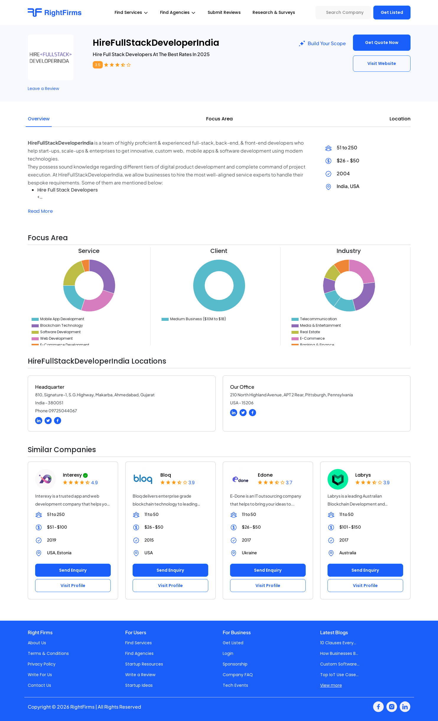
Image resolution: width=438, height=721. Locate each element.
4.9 (94, 482)
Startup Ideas (139, 685)
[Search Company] (343, 12)
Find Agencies (139, 653)
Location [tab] (400, 119)
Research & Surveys (274, 12)
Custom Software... (339, 664)
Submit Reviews (224, 12)
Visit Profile (73, 585)
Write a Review (140, 675)
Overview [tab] (39, 119)
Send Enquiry (73, 570)
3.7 (289, 482)
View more (331, 685)
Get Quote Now (381, 42)
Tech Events (235, 685)
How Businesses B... (339, 653)
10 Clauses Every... (338, 643)
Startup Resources (144, 664)
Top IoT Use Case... (339, 675)
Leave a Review (43, 88)
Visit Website (381, 63)
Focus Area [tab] (219, 119)
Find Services (138, 643)
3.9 (191, 482)
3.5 (97, 64)
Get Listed (392, 12)
